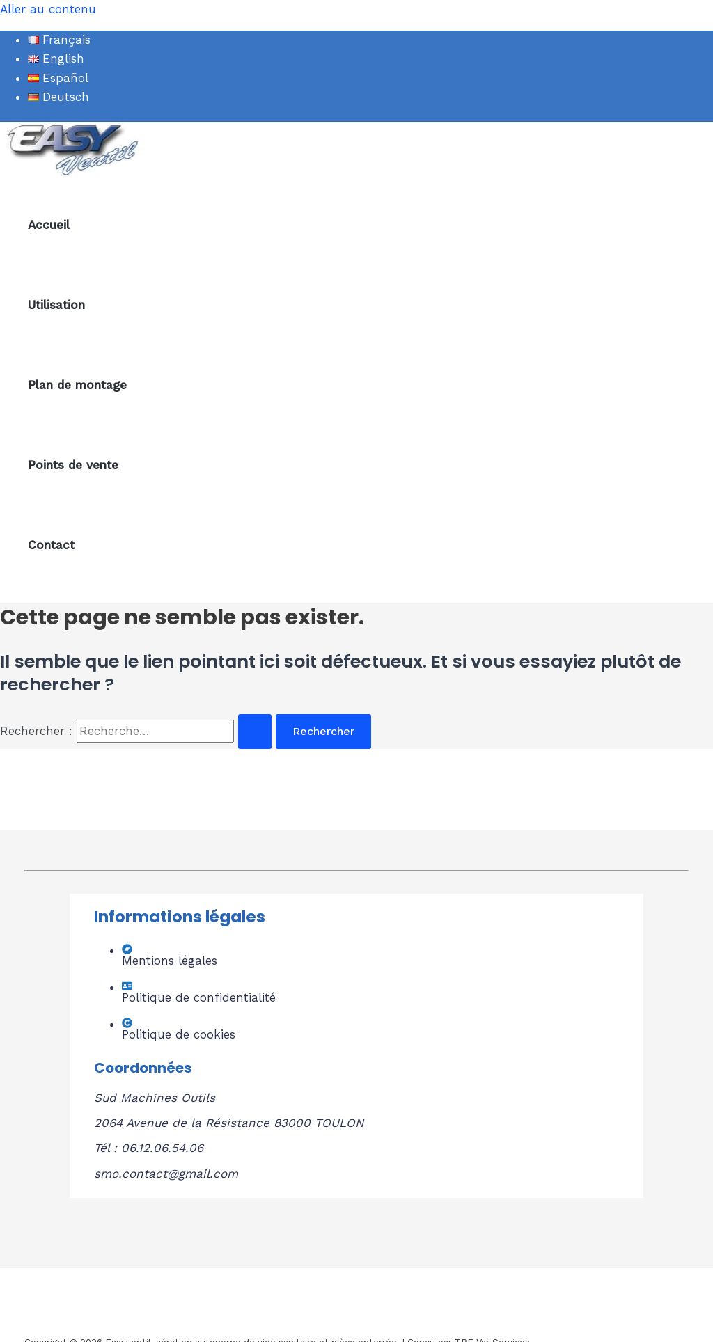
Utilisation (56, 305)
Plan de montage (77, 385)
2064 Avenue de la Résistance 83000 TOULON (228, 1123)
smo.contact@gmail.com (166, 1174)
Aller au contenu (48, 9)
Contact (51, 545)
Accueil (49, 225)
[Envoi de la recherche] (255, 731)
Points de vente (73, 465)
